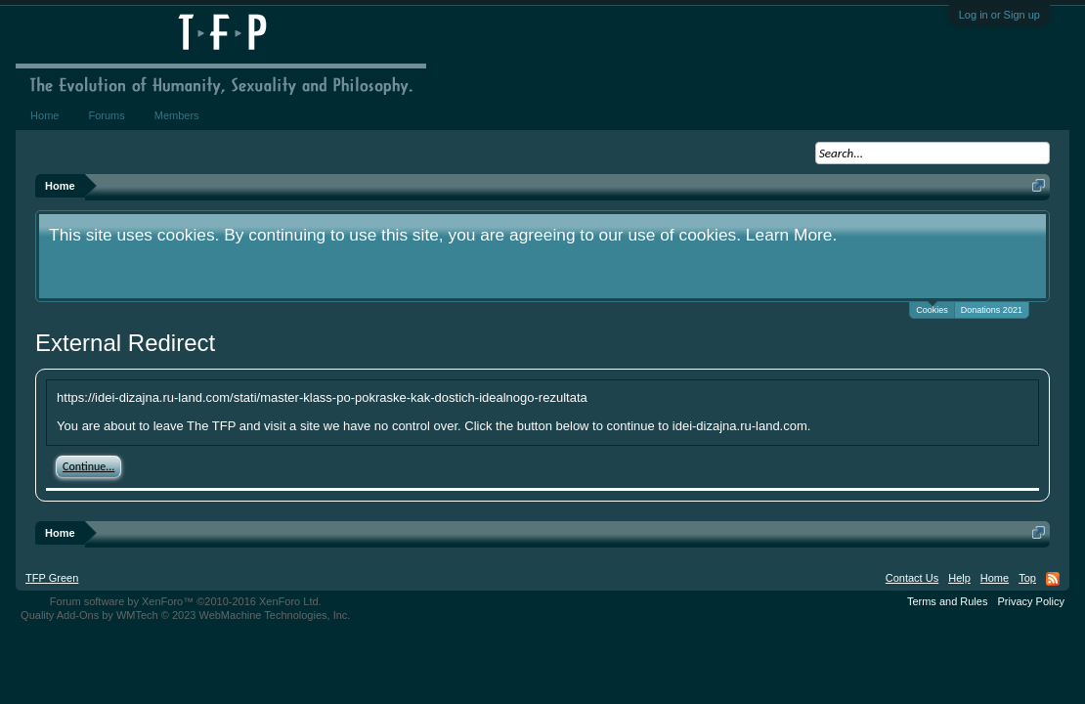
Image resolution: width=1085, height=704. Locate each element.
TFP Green (51, 578)
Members (176, 115)
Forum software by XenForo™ (186, 601)
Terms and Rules (947, 601)
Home (44, 115)
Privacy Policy (1030, 601)
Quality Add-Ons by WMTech (185, 615)
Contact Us (912, 578)
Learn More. (791, 234)
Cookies (932, 308)
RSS (1053, 579)
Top (1027, 578)
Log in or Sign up (999, 15)
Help (959, 578)
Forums (106, 115)
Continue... (88, 466)
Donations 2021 (991, 310)
